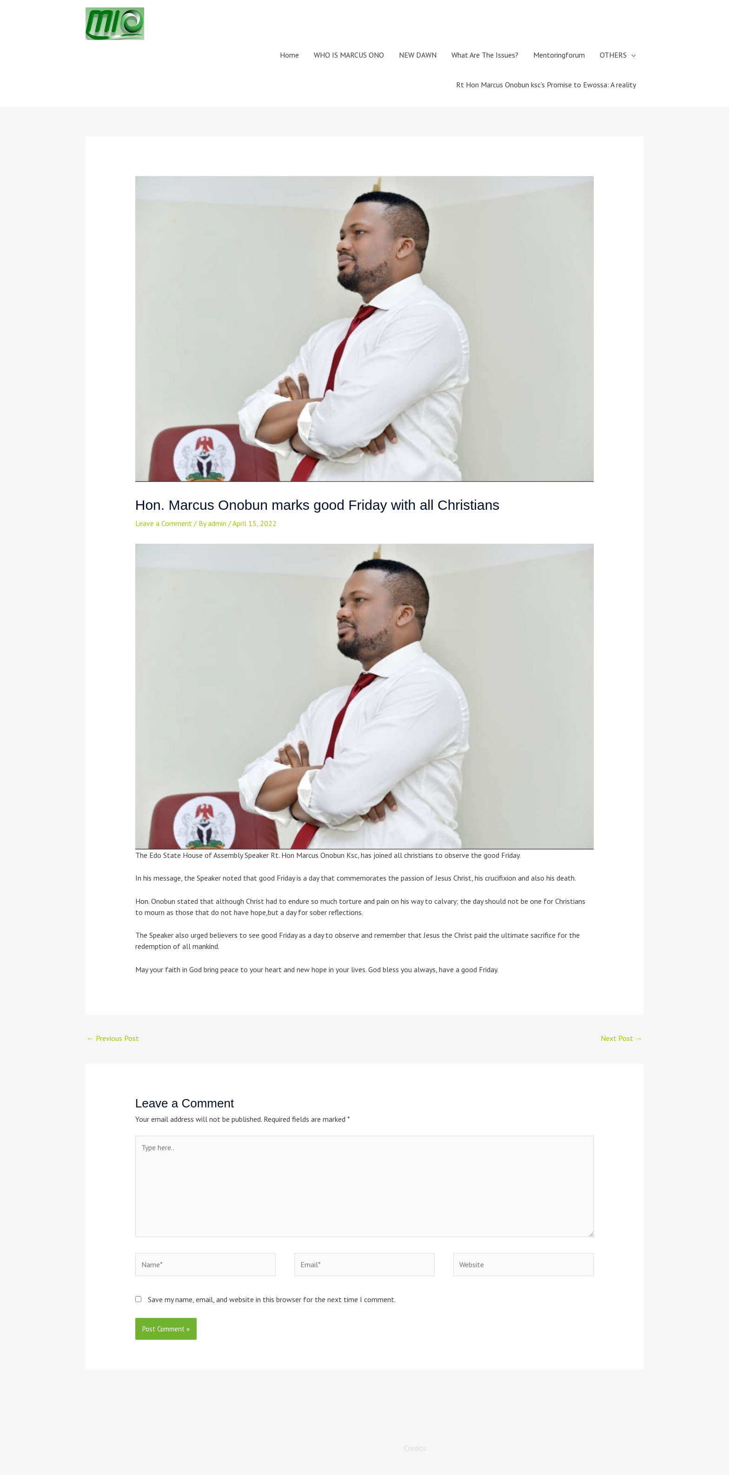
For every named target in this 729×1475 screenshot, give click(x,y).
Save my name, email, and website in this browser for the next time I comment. (272, 1299)
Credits (415, 1448)
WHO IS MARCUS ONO (349, 54)
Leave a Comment (163, 523)
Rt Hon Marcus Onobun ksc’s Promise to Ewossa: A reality (546, 84)
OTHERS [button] (613, 54)
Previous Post (112, 1038)
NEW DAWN (418, 54)
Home (289, 54)
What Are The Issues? (484, 54)
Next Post (622, 1038)
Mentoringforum (559, 54)
